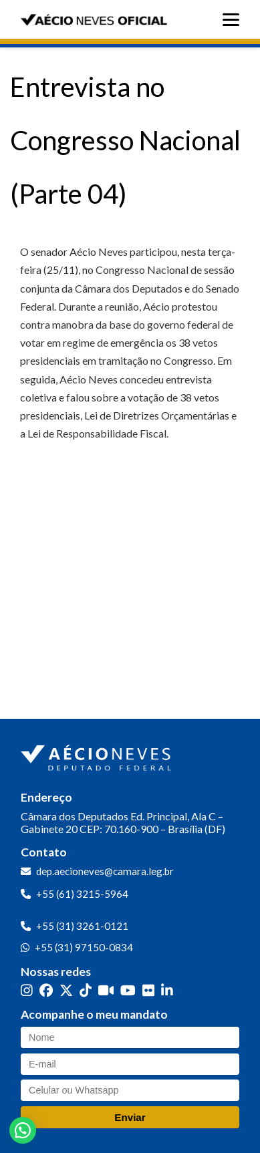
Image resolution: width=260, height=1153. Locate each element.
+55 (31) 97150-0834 (84, 947)
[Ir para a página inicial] (97, 754)
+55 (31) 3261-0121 (82, 926)
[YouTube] (128, 990)
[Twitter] (66, 990)
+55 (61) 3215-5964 (82, 894)
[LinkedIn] (167, 990)
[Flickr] (148, 990)
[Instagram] (27, 990)
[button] (22, 1130)
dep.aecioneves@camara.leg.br (105, 871)
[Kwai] (106, 990)
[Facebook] (46, 990)
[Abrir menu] (234, 19)
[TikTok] (86, 990)
